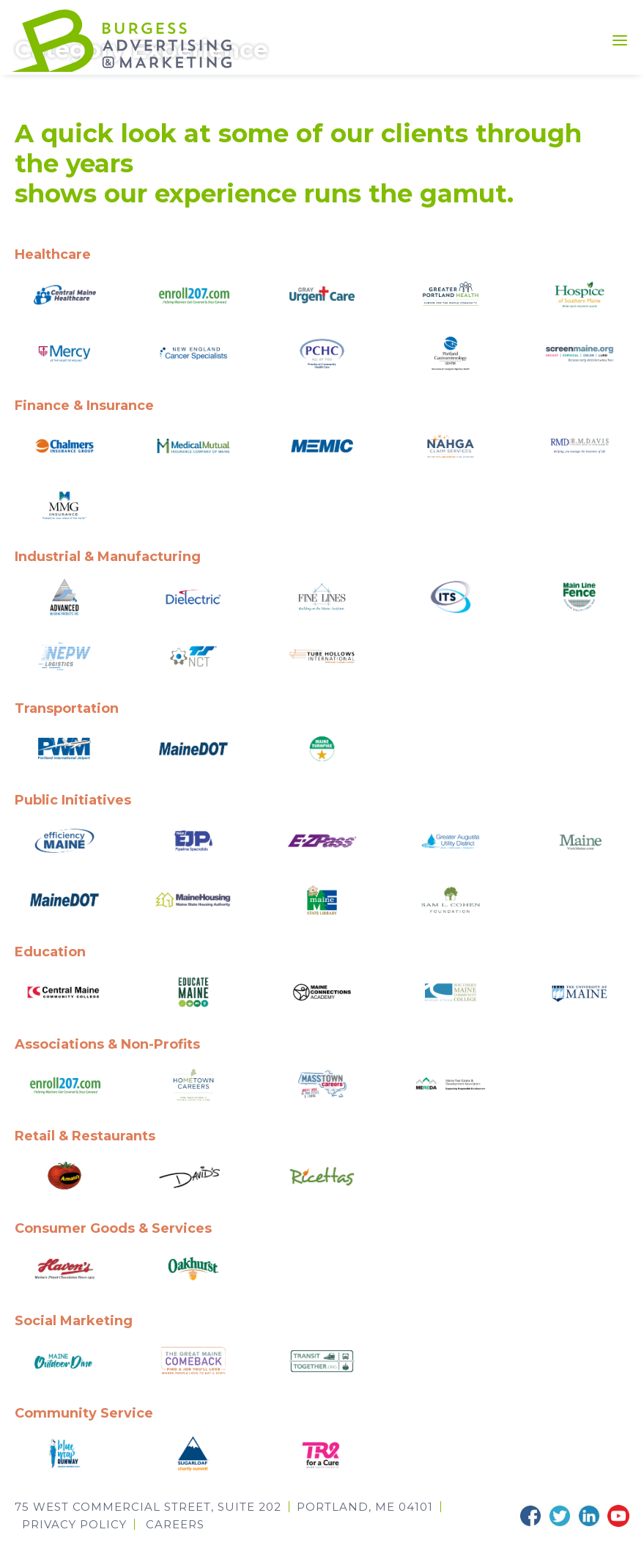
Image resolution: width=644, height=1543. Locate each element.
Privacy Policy (74, 1522)
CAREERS (175, 1522)
